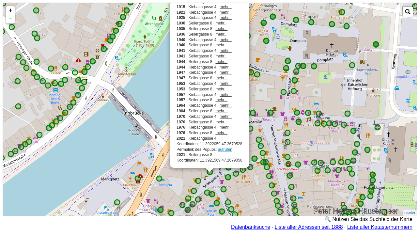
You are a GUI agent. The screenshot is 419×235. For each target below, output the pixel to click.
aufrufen (225, 149)
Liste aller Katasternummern (379, 227)
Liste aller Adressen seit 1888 (309, 227)
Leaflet (409, 213)
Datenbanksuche (250, 227)
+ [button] (10, 10)
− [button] (10, 19)
